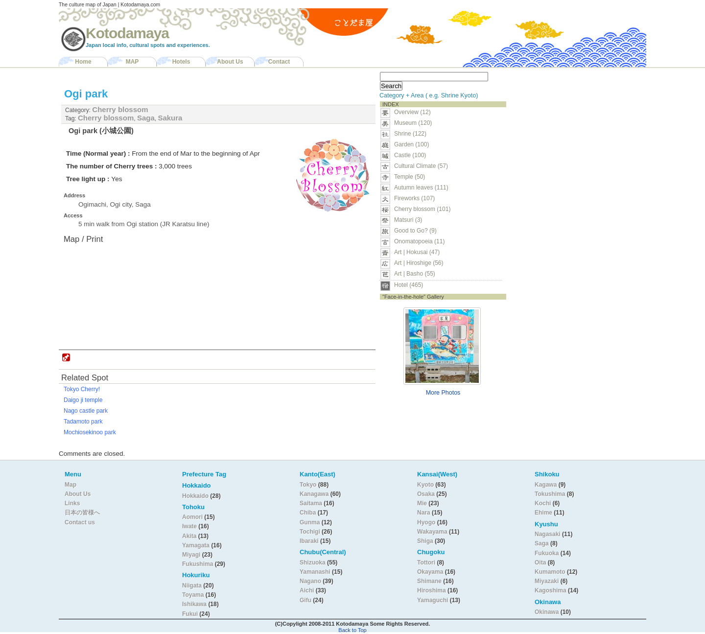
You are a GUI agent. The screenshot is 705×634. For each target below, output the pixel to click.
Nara (424, 512)
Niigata (192, 585)
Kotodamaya (127, 33)
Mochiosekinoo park (90, 432)
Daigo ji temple (83, 400)
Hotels (181, 61)
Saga (146, 118)
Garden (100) (411, 144)
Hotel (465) (408, 285)
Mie (422, 503)
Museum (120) (416, 122)
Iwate (189, 526)
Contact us (80, 522)
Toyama (193, 594)
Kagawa (546, 484)
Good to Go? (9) (415, 230)
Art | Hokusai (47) (417, 252)
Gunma (310, 522)
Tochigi (311, 531)
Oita (540, 562)
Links (72, 503)
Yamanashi (316, 571)
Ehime (543, 512)
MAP (132, 61)
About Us (230, 61)
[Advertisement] (572, 130)
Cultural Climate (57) (421, 166)
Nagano (311, 581)
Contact (279, 61)
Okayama (430, 571)
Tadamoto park (83, 421)
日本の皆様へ (82, 512)
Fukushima (198, 564)
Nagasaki (548, 534)
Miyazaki (547, 581)
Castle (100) (410, 155)
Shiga (425, 541)
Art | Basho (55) (414, 273)
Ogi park (86, 94)
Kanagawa (314, 494)
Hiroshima (431, 590)
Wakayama (432, 531)
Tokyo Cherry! (82, 389)
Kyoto (425, 484)
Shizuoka (313, 562)
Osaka (426, 494)
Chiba (308, 512)
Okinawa (547, 612)
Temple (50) (409, 176)
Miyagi (192, 554)
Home (83, 61)
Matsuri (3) (408, 219)
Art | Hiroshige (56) (418, 262)
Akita (190, 536)
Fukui (190, 614)
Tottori (426, 562)
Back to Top (352, 630)
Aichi (307, 590)
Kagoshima (550, 590)
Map (70, 484)
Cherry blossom (120, 109)
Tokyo (309, 484)
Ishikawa (195, 604)
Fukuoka (547, 553)
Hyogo (426, 522)
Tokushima (550, 494)
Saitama (311, 503)
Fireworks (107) (414, 198)
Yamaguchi (432, 600)
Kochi (543, 503)
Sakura (170, 118)
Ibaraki (309, 541)
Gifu (305, 600)
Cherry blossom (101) (422, 209)
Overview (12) (412, 112)
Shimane (429, 581)
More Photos (443, 392)
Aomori (193, 517)
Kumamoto (550, 571)
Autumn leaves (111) (421, 187)
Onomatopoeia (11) (419, 241)
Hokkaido (195, 496)
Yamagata (196, 545)
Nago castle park (86, 410)
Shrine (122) (410, 133)
